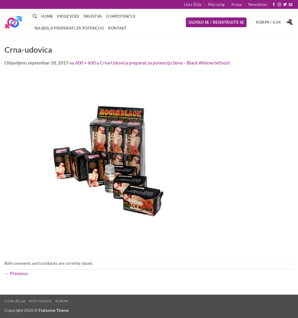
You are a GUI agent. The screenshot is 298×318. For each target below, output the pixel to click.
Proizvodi (68, 16)
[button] (258, 4)
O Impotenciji (120, 16)
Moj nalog (216, 4)
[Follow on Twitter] (285, 5)
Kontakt (117, 28)
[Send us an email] (290, 5)
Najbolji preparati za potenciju (69, 28)
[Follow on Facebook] (274, 5)
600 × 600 (85, 62)
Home (47, 16)
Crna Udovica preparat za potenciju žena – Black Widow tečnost (165, 62)
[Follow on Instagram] (279, 5)
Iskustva (92, 16)
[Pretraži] (35, 16)
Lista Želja (193, 4)
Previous (16, 273)
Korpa (236, 4)
